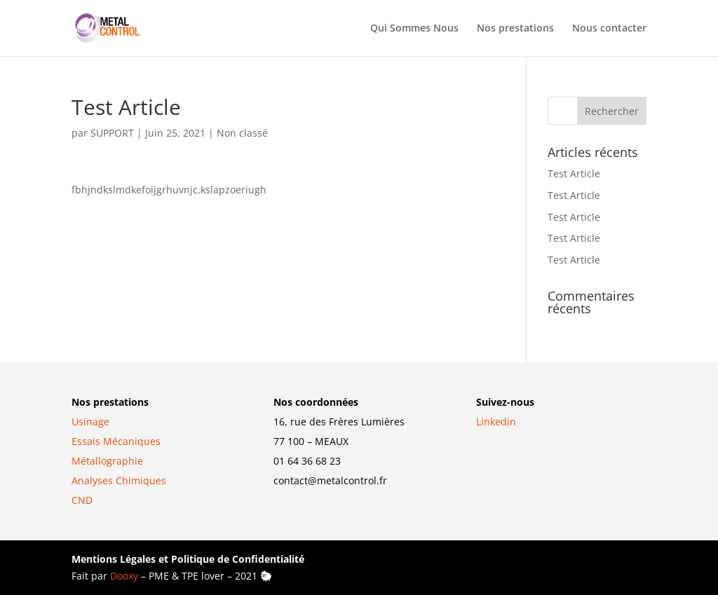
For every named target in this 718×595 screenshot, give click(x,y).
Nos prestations (515, 28)
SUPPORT (112, 132)
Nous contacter (609, 28)
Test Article (574, 173)
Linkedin (496, 421)
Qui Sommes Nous (414, 28)
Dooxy (124, 575)
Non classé (242, 132)
